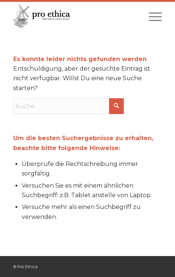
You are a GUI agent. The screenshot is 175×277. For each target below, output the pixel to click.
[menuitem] (151, 16)
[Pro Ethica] (72, 16)
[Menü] (151, 16)
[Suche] (68, 106)
